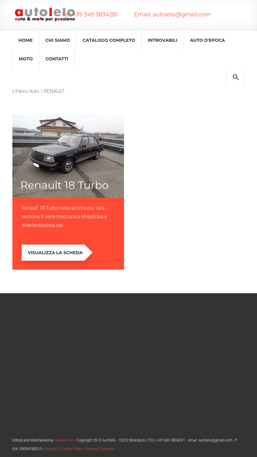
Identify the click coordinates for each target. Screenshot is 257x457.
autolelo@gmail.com (181, 14)
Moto (26, 59)
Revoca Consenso (100, 449)
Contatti (57, 59)
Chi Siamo (57, 40)
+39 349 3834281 (94, 14)
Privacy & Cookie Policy (64, 449)
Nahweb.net (63, 440)
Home (26, 40)
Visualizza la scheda (56, 253)
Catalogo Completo (109, 40)
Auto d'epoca (207, 40)
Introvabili (162, 40)
